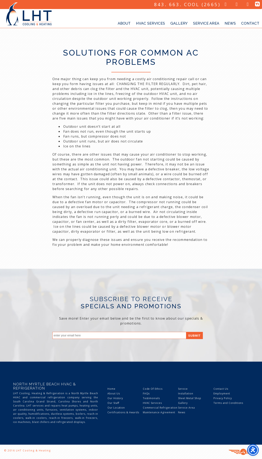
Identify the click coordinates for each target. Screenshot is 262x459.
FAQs (146, 393)
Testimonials (151, 398)
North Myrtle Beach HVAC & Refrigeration (44, 386)
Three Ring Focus (243, 452)
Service (183, 389)
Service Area (206, 23)
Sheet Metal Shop (189, 398)
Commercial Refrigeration (160, 407)
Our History (115, 398)
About (124, 23)
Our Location (116, 407)
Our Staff (113, 403)
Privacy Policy (222, 398)
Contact (250, 23)
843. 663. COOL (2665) (187, 4)
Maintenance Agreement (159, 412)
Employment (221, 393)
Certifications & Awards (123, 412)
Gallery (179, 23)
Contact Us (220, 389)
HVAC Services (150, 23)
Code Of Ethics (153, 389)
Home (111, 389)
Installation (185, 393)
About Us (113, 393)
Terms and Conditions (228, 403)
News (230, 23)
